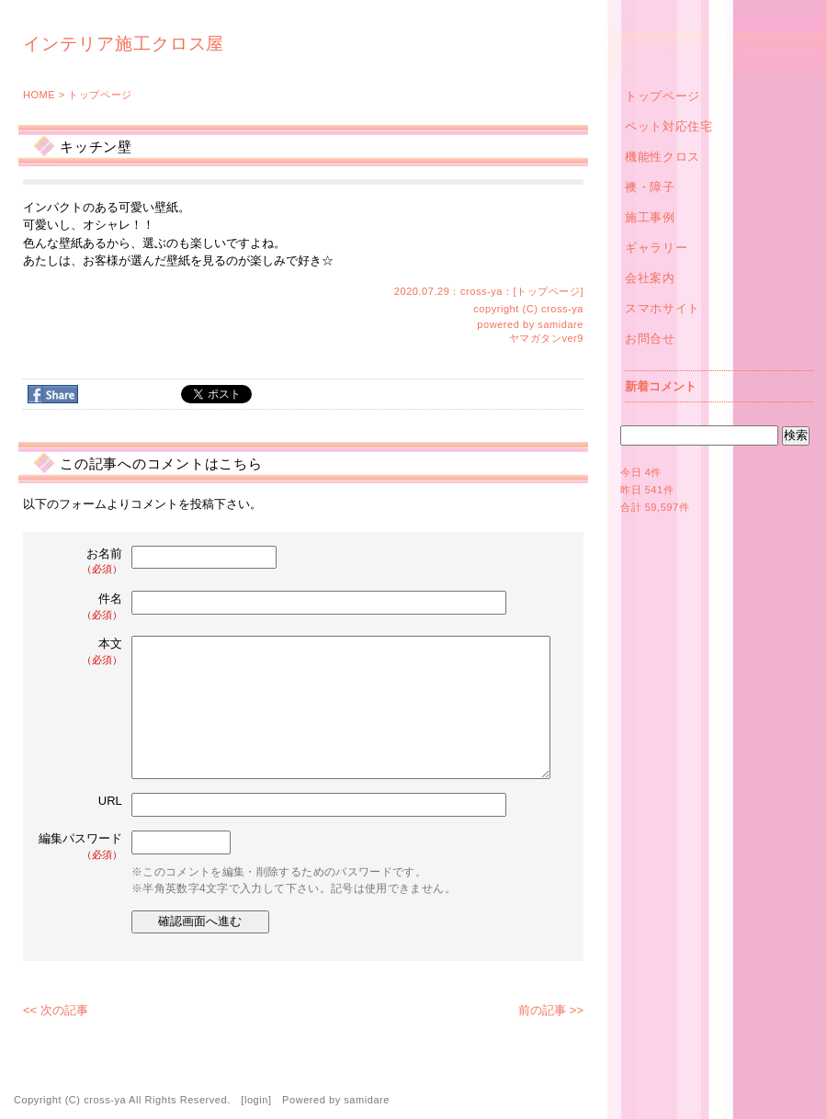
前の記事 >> (550, 1010)
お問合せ (650, 338)
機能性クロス (662, 157)
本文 (81, 652)
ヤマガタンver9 (546, 338)
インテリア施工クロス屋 (123, 43)
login (256, 1099)
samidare (560, 324)
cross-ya (562, 308)
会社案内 (650, 278)
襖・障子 (650, 187)
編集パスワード (80, 846)
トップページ (99, 94)
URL (110, 801)
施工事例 (650, 217)
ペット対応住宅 (669, 126)
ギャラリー (656, 247)
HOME (39, 94)
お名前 (81, 562)
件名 (81, 607)
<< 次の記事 (55, 1010)
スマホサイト (662, 308)
